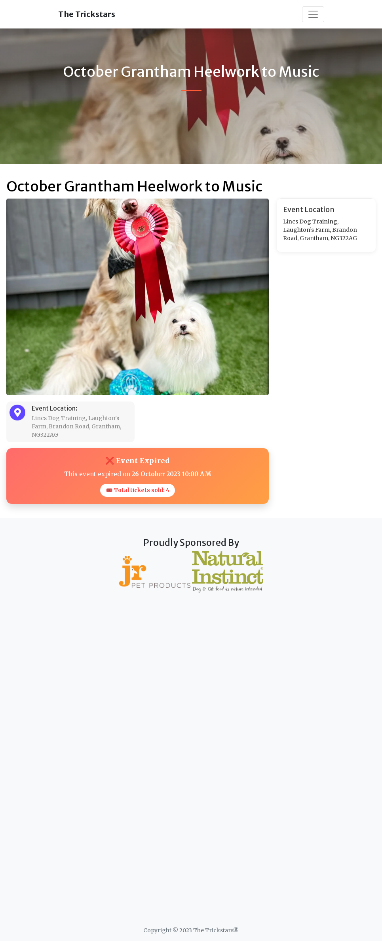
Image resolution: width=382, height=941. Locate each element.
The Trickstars (86, 14)
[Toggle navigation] (313, 14)
